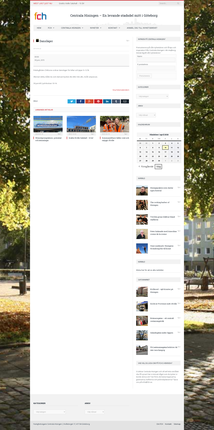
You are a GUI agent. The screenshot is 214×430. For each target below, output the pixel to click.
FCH (50, 27)
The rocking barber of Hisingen (159, 203)
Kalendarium (144, 124)
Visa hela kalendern (121, 90)
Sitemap (177, 424)
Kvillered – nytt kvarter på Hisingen (161, 290)
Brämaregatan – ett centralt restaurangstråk (162, 319)
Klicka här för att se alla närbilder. (150, 270)
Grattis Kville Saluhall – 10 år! (71, 3)
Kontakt (112, 27)
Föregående (145, 167)
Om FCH (160, 424)
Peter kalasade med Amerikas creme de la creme (163, 232)
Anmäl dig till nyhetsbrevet (142, 27)
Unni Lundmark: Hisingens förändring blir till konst (161, 247)
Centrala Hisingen (71, 27)
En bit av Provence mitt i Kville (163, 303)
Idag (158, 166)
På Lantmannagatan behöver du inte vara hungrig (163, 348)
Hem (39, 27)
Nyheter (94, 27)
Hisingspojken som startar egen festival (161, 189)
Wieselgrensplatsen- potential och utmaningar (48, 138)
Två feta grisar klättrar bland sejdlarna (162, 218)
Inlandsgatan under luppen (161, 332)
